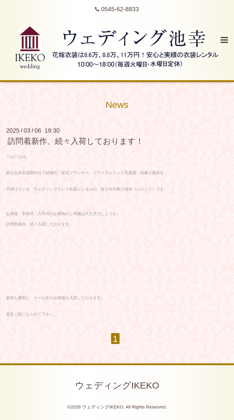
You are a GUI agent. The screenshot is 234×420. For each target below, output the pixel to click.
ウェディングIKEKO (117, 385)
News (117, 105)
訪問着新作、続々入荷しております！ (76, 141)
